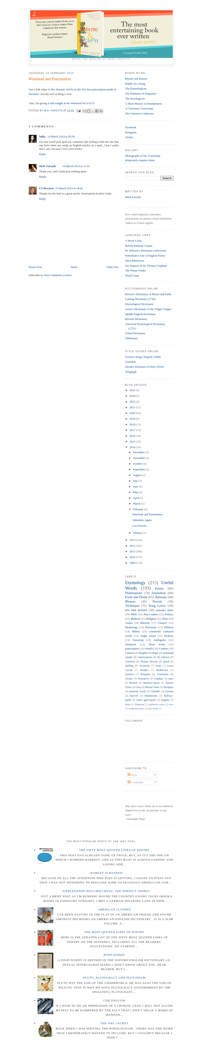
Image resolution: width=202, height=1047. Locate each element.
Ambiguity (160, 640)
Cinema (129, 653)
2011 (133, 551)
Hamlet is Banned (106, 872)
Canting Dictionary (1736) (140, 299)
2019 (133, 418)
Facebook (130, 127)
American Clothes (114, 909)
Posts (132, 774)
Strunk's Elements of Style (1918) (144, 366)
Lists (138, 687)
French (149, 648)
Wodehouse (162, 670)
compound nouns (136, 708)
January (138, 532)
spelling (129, 665)
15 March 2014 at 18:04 (69, 188)
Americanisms (145, 657)
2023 (133, 401)
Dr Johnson (163, 657)
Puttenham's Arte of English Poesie (145, 255)
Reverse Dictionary (136, 319)
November (139, 458)
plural (166, 661)
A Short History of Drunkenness (143, 103)
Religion (151, 618)
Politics (169, 614)
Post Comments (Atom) (58, 275)
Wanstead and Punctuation (147, 514)
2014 (133, 447)
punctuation (132, 648)
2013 (133, 540)
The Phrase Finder (135, 270)
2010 (133, 557)
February (138, 509)
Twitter (129, 137)
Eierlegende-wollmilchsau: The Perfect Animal (106, 891)
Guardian (130, 361)
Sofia (42, 136)
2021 (133, 407)
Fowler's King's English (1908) (143, 357)
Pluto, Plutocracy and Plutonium (114, 977)
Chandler (155, 691)
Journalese (159, 593)
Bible (134, 614)
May (136, 492)
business (129, 674)
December (139, 452)
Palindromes (151, 695)
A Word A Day (133, 240)
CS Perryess (46, 188)
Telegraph (131, 371)
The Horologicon (135, 98)
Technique (132, 605)
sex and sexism (136, 610)
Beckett (134, 682)
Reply (42, 154)
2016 (133, 435)
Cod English (114, 1000)
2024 (133, 396)
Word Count (132, 275)
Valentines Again (142, 520)
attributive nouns (156, 704)
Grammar (130, 661)
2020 (133, 413)
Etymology (135, 582)
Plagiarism (140, 704)
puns (170, 678)
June (136, 486)
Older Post (112, 267)
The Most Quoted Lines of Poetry (114, 932)
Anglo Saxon (148, 635)
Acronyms (144, 665)
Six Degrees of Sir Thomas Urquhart (146, 265)
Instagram (131, 132)
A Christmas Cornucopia (139, 108)
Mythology (131, 627)
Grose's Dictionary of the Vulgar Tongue (148, 309)
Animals (161, 597)
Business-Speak (151, 682)
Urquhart (158, 678)
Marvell (134, 695)
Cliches (129, 678)
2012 (133, 545)
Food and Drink (136, 597)
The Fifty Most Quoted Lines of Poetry (114, 850)
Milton (136, 631)
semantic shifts (164, 610)
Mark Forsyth (133, 197)
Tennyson (130, 644)
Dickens (168, 635)
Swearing (138, 640)
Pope (155, 653)
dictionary (151, 627)
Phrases (130, 601)
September (139, 469)
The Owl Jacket (114, 1023)
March (137, 503)
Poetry (159, 588)
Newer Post (35, 267)
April (136, 497)
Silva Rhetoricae (134, 260)
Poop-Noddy (114, 954)
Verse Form (156, 644)
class (171, 704)
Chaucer (162, 622)
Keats (158, 665)
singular (165, 700)
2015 (133, 441)
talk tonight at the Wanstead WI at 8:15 (72, 103)
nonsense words (137, 691)
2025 (133, 390)
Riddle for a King (135, 83)
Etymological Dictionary (139, 304)
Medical (135, 618)
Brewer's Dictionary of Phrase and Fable (148, 294)
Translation (163, 674)
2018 (133, 424)
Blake (127, 704)
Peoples (143, 653)
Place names (151, 614)
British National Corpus (138, 245)
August (137, 475)
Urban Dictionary (135, 333)
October (138, 463)
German (169, 691)
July (135, 480)
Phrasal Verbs (152, 687)
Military (168, 627)
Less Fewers (139, 525)
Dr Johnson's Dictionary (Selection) (145, 250)
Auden (129, 622)
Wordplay (168, 687)
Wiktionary (131, 338)
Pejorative (143, 678)
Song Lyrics (157, 605)
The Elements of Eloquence (141, 93)
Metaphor (145, 674)
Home (74, 267)
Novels (157, 601)
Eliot (165, 618)
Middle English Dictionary (140, 314)
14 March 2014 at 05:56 (61, 136)
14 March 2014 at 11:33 (75, 166)
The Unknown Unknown (139, 113)
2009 (133, 562)
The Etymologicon (136, 88)
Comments (135, 782)
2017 (133, 430)
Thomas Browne (149, 661)
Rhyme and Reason (136, 78)
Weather (144, 670)
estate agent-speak (146, 700)
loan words (153, 708)
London (163, 648)
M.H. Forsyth (47, 166)
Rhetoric (145, 622)
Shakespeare (133, 593)
